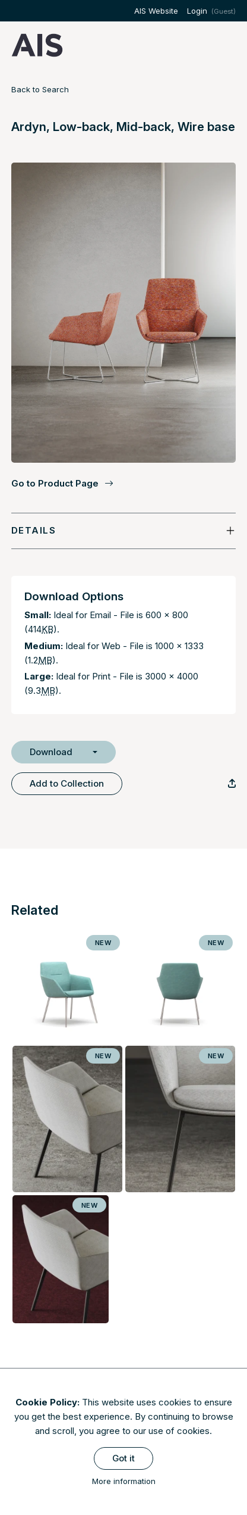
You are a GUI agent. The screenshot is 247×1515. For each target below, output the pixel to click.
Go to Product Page (62, 483)
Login (197, 10)
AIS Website (156, 10)
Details (33, 530)
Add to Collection (67, 783)
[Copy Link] (232, 783)
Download (51, 752)
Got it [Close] (123, 1458)
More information (124, 1481)
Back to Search (40, 89)
